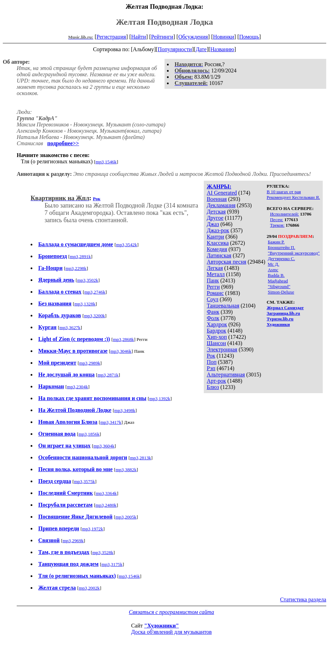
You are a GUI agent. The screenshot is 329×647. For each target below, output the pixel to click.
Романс (215, 293)
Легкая (215, 268)
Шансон (216, 343)
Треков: (277, 225)
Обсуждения (193, 37)
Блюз (213, 387)
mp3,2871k (107, 374)
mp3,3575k (84, 481)
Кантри (215, 237)
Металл (216, 274)
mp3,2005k (125, 517)
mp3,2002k (89, 588)
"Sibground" (279, 286)
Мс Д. (273, 264)
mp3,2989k (89, 363)
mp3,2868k (123, 339)
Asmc (273, 269)
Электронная (222, 349)
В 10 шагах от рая (284, 191)
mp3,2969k (73, 540)
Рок (211, 356)
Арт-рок (216, 381)
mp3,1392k (159, 398)
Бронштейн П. (281, 247)
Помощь (249, 37)
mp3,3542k (126, 244)
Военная (217, 199)
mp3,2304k (77, 386)
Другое (215, 218)
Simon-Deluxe (281, 292)
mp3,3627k (69, 327)
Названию (222, 49)
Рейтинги (162, 37)
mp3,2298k (75, 268)
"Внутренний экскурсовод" (294, 253)
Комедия (217, 249)
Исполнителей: (284, 214)
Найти (138, 37)
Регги (213, 287)
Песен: (276, 219)
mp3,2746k (95, 292)
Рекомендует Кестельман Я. (293, 197)
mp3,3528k (102, 552)
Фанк (213, 312)
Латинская (219, 255)
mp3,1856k (89, 434)
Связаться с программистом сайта (171, 612)
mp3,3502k (87, 280)
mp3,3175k (112, 564)
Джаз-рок (218, 230)
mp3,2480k (106, 505)
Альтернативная (226, 374)
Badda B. (276, 275)
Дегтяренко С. (281, 258)
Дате (201, 49)
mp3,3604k (104, 446)
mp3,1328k (84, 303)
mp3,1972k (92, 528)
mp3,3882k (125, 469)
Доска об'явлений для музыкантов (171, 632)
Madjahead (278, 280)
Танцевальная (223, 306)
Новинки (223, 37)
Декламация (221, 205)
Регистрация (111, 37)
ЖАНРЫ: (219, 186)
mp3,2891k (80, 256)
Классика (217, 243)
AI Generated (222, 193)
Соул (212, 299)
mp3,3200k (94, 315)
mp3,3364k (106, 493)
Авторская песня (226, 262)
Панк (213, 280)
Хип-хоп (217, 337)
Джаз (213, 224)
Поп (211, 362)
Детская (216, 212)
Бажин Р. (276, 241)
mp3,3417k (110, 422)
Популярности (175, 49)
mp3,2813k (140, 457)
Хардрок (217, 324)
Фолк (213, 318)
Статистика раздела (303, 599)
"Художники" (161, 626)
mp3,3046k (121, 351)
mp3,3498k (124, 410)
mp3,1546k (106, 161)
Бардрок (216, 331)
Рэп (211, 368)
